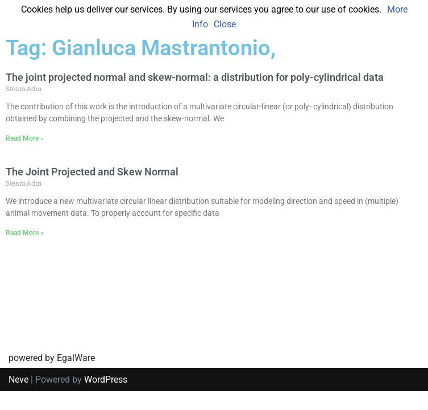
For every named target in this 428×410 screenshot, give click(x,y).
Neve (18, 397)
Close (225, 24)
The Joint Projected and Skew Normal (92, 172)
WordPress (105, 397)
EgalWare (76, 376)
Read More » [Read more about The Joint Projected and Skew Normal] (25, 233)
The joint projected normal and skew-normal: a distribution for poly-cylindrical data (195, 77)
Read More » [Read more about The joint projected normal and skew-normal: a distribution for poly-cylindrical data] (25, 138)
